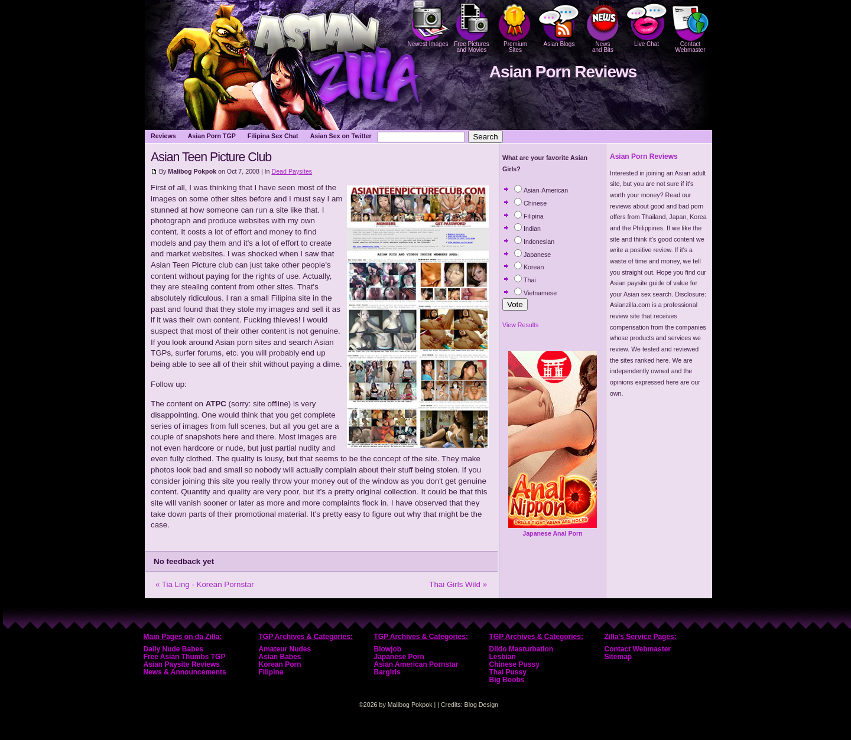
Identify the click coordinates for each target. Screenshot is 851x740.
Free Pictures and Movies (471, 26)
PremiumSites (515, 26)
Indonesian (534, 241)
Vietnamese (535, 292)
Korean (529, 266)
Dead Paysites (291, 171)
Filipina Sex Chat (273, 135)
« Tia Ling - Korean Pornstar (204, 584)
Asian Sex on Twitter (341, 135)
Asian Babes (280, 657)
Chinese (530, 203)
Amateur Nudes (285, 649)
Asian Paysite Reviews (182, 664)
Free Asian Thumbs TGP (185, 657)
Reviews (163, 135)
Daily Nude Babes (173, 649)
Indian (527, 228)
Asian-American (541, 190)
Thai (525, 279)
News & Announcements (185, 672)
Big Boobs (507, 680)
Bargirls (387, 672)
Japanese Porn (399, 657)
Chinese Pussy (514, 664)
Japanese (532, 254)
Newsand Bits (603, 26)
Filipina (529, 216)
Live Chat (646, 23)
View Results (520, 324)
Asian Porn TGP (212, 135)
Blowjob (388, 649)
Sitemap (618, 657)
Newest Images (428, 23)
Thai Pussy (508, 672)
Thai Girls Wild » (458, 584)
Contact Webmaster (690, 26)
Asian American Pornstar (416, 664)
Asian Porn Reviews (563, 72)
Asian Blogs (559, 23)
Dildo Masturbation (521, 649)
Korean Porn (280, 664)
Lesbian (502, 657)
